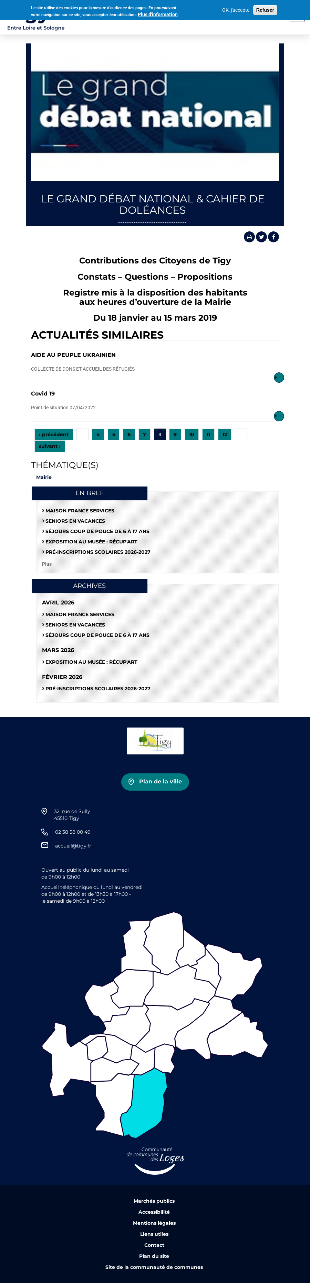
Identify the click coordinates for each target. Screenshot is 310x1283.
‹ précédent (54, 434)
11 (208, 434)
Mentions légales (154, 1223)
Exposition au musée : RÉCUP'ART (91, 542)
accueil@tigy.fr (73, 846)
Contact (154, 1245)
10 (191, 434)
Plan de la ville (160, 781)
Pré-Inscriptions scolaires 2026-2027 (98, 552)
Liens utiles (154, 1234)
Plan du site (154, 1256)
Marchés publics (154, 1201)
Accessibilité (154, 1212)
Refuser (265, 9)
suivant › (50, 446)
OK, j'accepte (235, 9)
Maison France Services (79, 511)
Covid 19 (43, 393)
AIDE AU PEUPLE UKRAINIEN (73, 355)
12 (225, 434)
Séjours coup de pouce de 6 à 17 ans (97, 531)
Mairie (44, 477)
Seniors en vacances (75, 521)
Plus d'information (158, 13)
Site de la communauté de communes (154, 1267)
